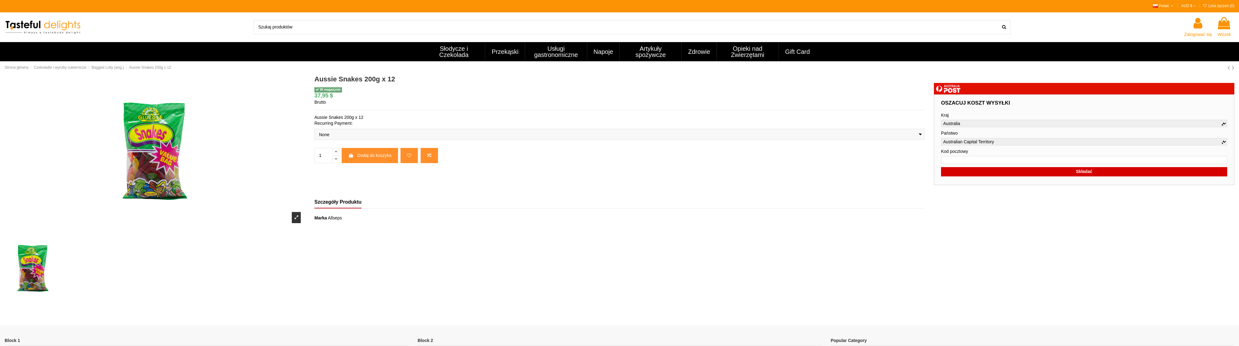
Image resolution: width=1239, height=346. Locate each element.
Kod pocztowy (954, 151)
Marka (320, 217)
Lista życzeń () (1218, 6)
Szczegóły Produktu (337, 202)
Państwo (949, 133)
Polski (1164, 6)
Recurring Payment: (333, 123)
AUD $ (1188, 6)
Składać (1084, 171)
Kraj (945, 115)
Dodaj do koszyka (369, 155)
